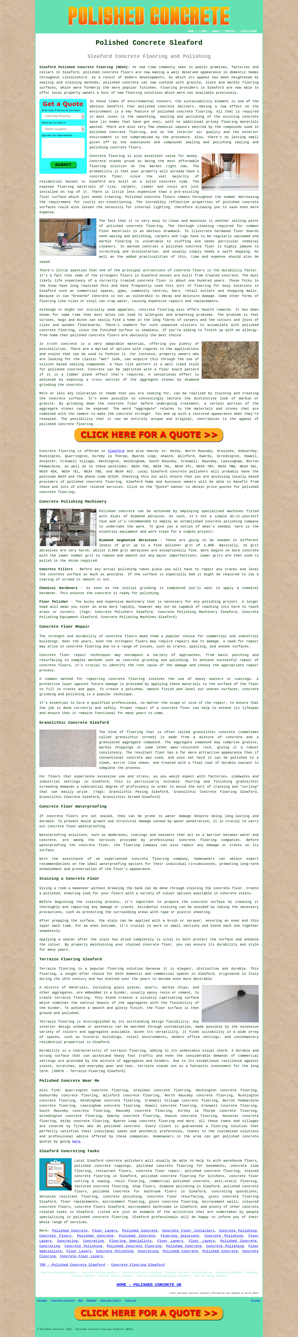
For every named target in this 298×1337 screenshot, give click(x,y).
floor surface (52, 197)
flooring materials (240, 122)
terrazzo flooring (128, 1051)
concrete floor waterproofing (76, 826)
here (76, 1141)
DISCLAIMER (249, 31)
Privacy (256, 1300)
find (55, 1090)
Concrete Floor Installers (188, 1231)
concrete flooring (194, 111)
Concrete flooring (57, 451)
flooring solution (229, 1126)
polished (78, 335)
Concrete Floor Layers (81, 1256)
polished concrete (100, 72)
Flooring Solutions (180, 1236)
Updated (91, 1300)
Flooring (130, 1300)
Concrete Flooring (62, 1300)
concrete (94, 482)
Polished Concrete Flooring (134, 1246)
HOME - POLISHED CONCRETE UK (149, 1284)
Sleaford (116, 451)
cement (83, 414)
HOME (191, 31)
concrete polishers (189, 471)
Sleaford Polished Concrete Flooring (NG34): (84, 67)
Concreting (67, 1241)
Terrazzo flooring (57, 969)
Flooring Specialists (130, 1241)
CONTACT (230, 31)
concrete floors (121, 636)
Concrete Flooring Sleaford (138, 1265)
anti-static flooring (235, 1181)
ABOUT (216, 31)
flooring (98, 166)
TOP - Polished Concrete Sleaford (72, 1265)
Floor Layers (104, 1231)
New (80, 1300)
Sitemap (42, 1300)
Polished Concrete (70, 1231)
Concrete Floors (55, 1236)
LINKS (203, 31)
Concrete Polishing (238, 1231)
